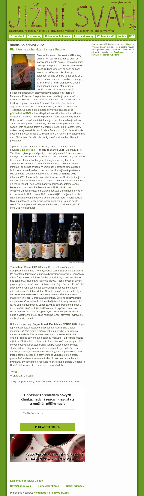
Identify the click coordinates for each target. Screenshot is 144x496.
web (39, 69)
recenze (46, 381)
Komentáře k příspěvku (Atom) (51, 492)
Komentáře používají (26, 480)
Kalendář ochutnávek (57, 36)
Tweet (13, 371)
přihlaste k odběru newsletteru (105, 55)
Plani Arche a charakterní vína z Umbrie (37, 49)
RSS (131, 36)
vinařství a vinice (63, 381)
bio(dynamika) (26, 381)
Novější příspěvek (20, 486)
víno (76, 381)
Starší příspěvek (75, 486)
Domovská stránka (48, 486)
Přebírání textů (105, 36)
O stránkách (17, 36)
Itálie (38, 381)
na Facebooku (117, 52)
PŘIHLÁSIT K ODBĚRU (47, 427)
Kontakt (122, 36)
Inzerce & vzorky (84, 36)
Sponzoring (34, 36)
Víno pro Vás (27, 149)
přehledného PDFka (21, 113)
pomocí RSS (103, 50)
